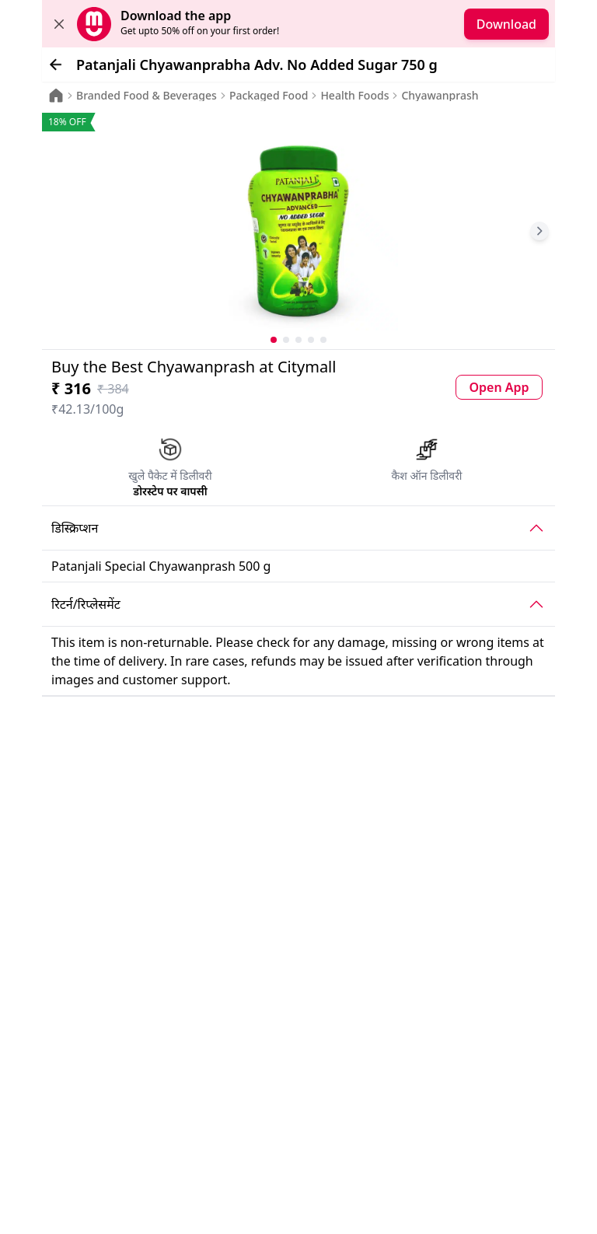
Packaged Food (268, 95)
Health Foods (354, 95)
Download (506, 24)
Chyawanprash (439, 95)
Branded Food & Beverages (146, 95)
